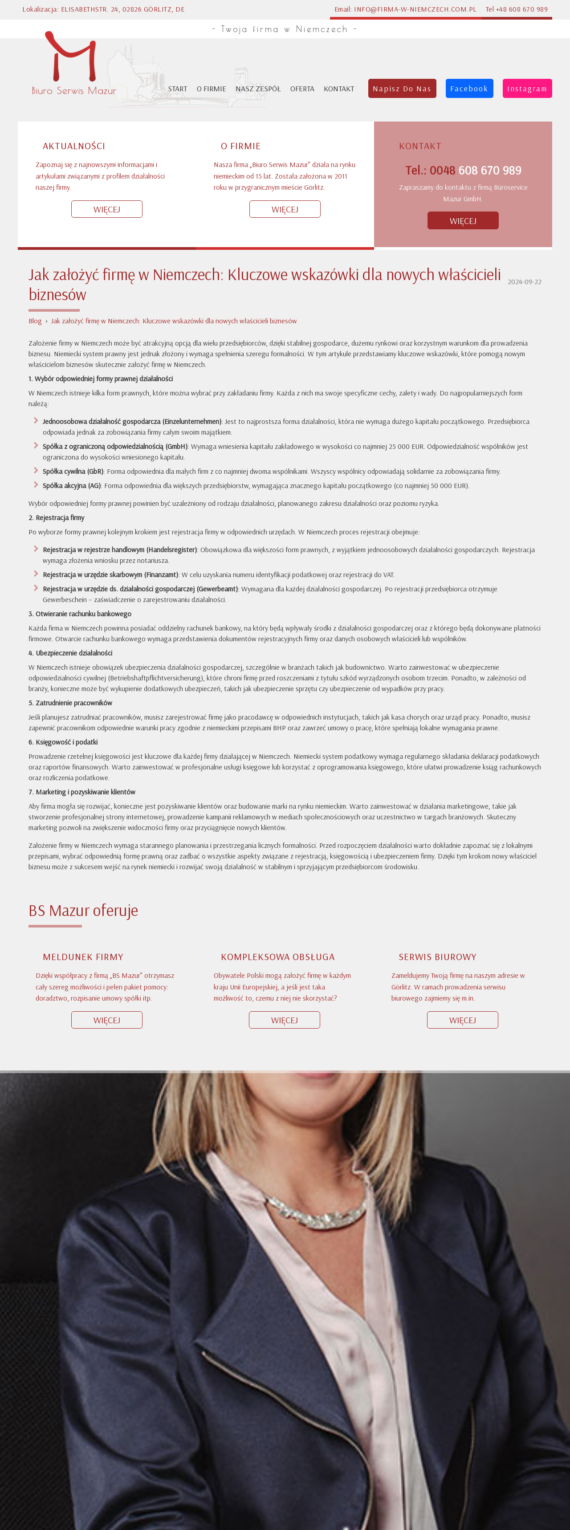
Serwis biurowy (437, 697)
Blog (35, 61)
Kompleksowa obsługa (278, 697)
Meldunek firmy (83, 697)
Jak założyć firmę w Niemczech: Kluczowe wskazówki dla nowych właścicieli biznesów (174, 61)
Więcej (107, 760)
